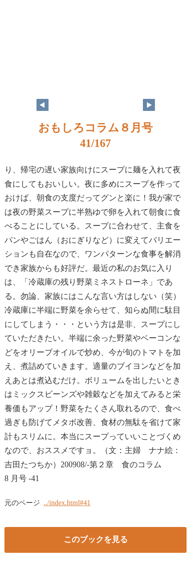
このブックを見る (96, 539)
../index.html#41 (67, 502)
